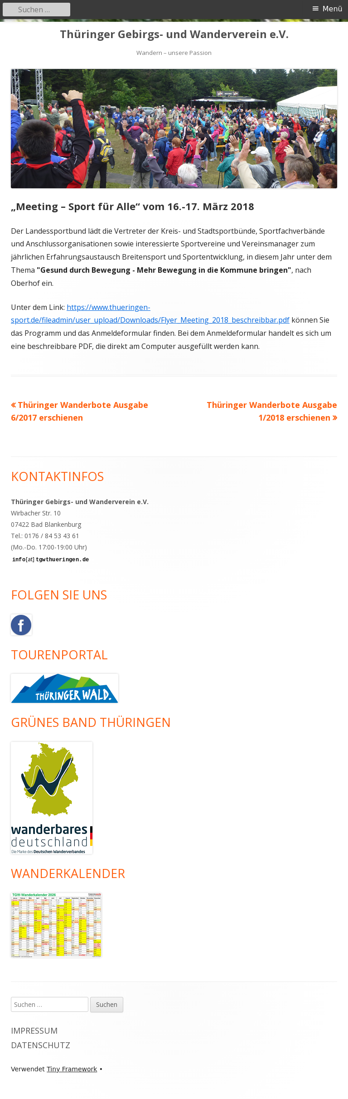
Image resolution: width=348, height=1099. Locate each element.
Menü (333, 9)
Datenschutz (40, 1045)
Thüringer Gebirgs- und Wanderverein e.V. (174, 34)
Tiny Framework (72, 1069)
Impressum (34, 1030)
